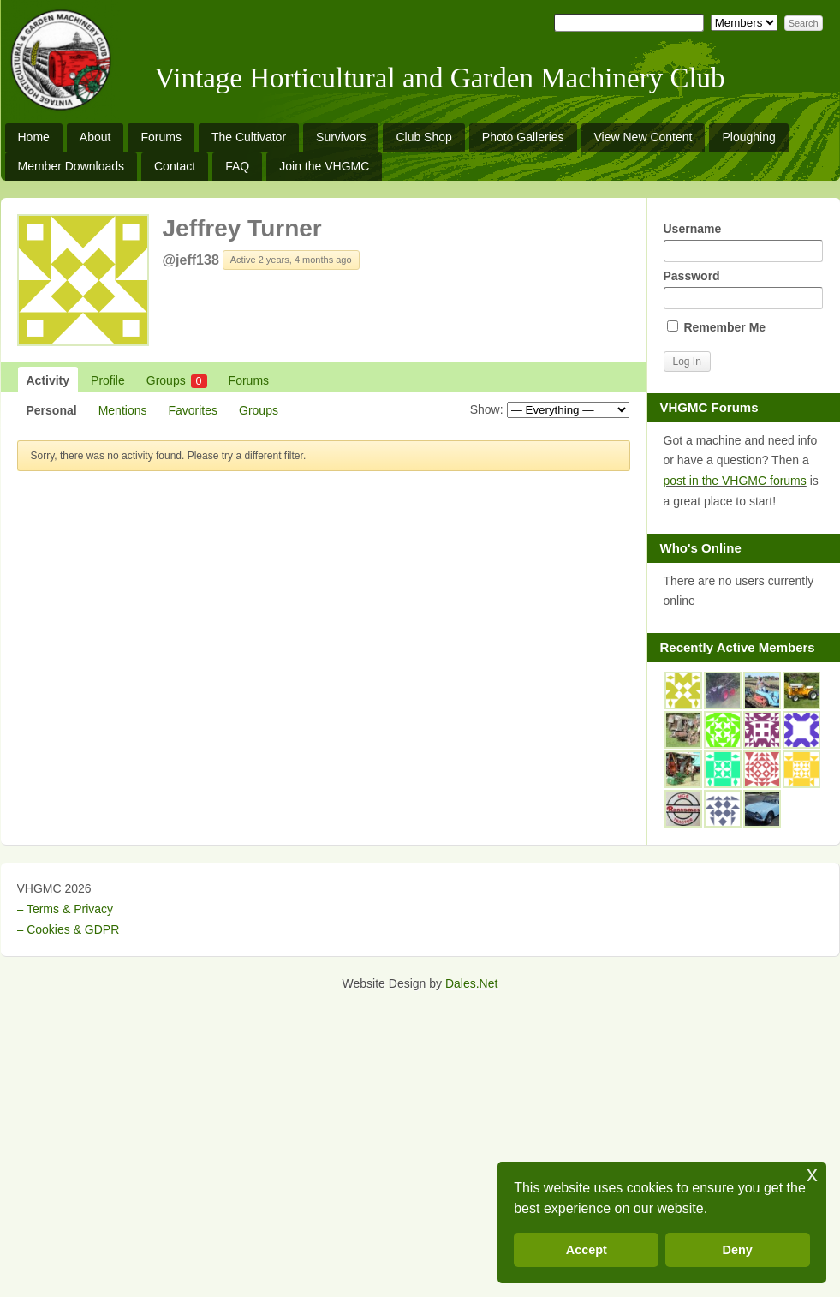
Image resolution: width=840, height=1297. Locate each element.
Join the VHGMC (324, 166)
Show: (486, 409)
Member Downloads (71, 166)
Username (743, 242)
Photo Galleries (523, 137)
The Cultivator (248, 137)
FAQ (237, 166)
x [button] (812, 1174)
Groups (176, 381)
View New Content (643, 137)
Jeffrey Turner (242, 228)
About (95, 137)
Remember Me (716, 327)
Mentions (122, 410)
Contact (174, 166)
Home (34, 137)
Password (743, 289)
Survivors (341, 137)
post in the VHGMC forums (735, 480)
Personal (52, 410)
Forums (160, 137)
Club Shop (423, 137)
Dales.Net (471, 983)
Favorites (192, 410)
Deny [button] (738, 1250)
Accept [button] (586, 1250)
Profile (108, 380)
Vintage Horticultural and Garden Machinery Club (440, 78)
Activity (48, 380)
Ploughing (748, 137)
